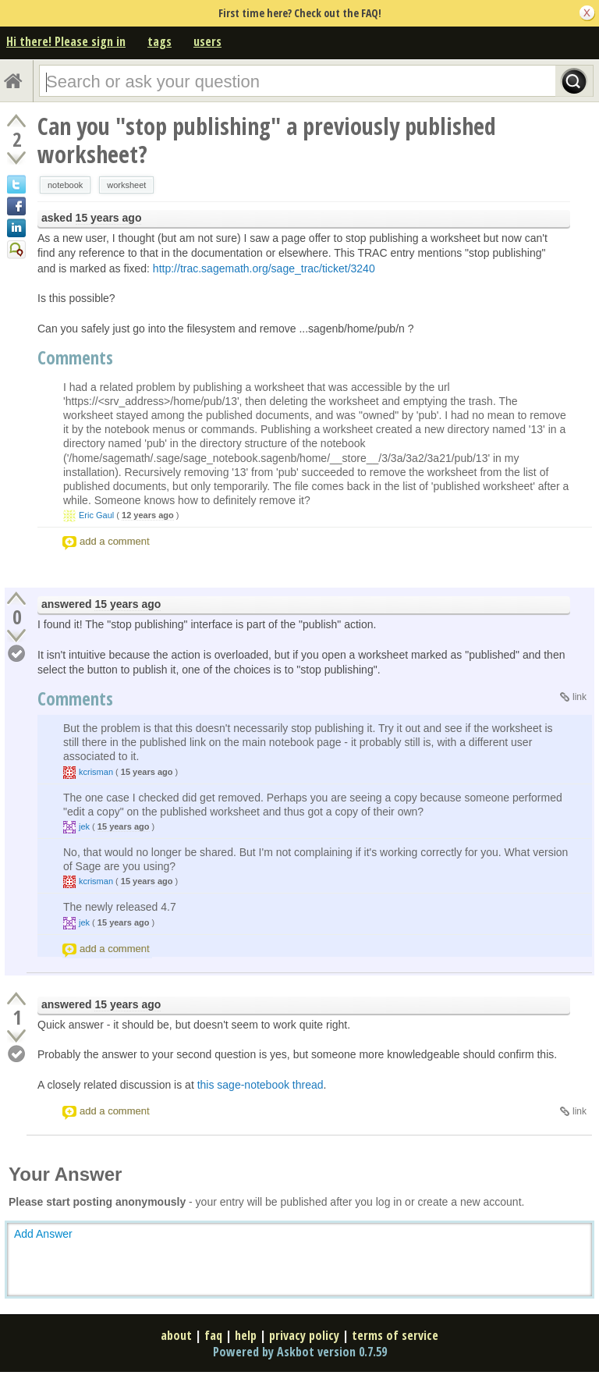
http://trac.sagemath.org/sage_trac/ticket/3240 (264, 268)
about (176, 1335)
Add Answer (43, 1234)
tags (159, 41)
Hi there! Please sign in (66, 41)
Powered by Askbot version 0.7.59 (300, 1351)
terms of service (395, 1335)
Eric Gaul (96, 515)
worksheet (126, 185)
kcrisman (96, 772)
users (207, 41)
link (579, 696)
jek (84, 826)
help (246, 1335)
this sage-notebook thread (260, 1085)
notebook (65, 185)
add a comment (115, 541)
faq (213, 1335)
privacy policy (304, 1335)
